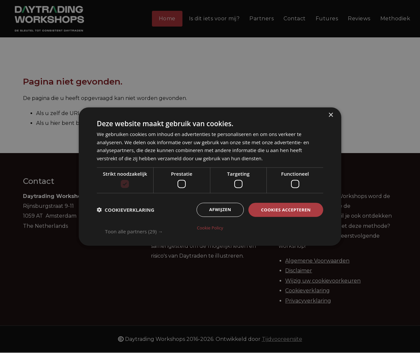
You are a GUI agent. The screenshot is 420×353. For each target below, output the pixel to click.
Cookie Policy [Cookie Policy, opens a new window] (210, 227)
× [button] (330, 115)
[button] (214, 231)
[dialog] (210, 176)
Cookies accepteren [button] (284, 210)
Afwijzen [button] (216, 210)
